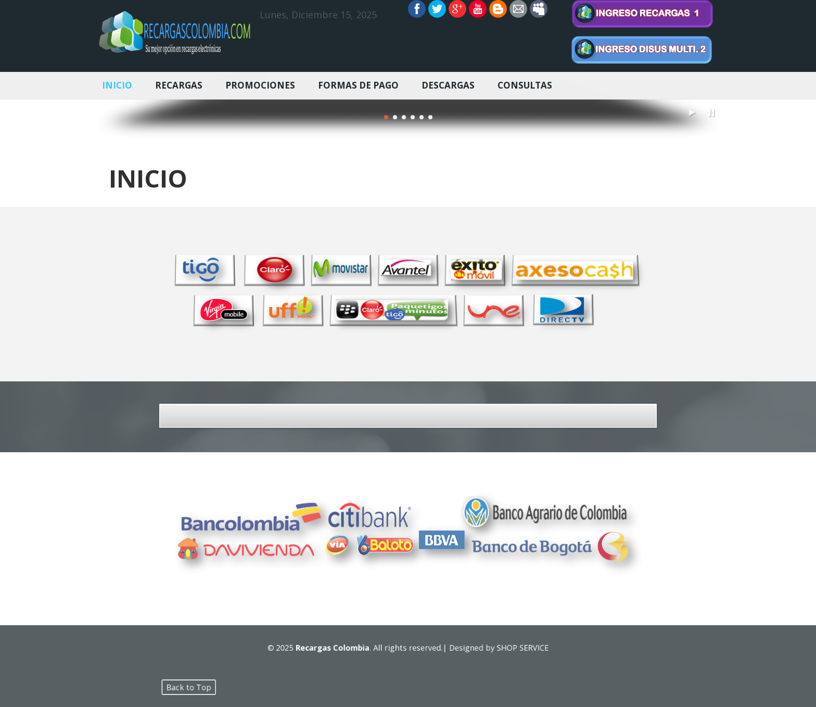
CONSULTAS (525, 85)
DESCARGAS (448, 85)
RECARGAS (178, 85)
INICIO (117, 85)
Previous (108, 105)
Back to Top (245, 687)
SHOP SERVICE (493, 647)
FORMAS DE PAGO (358, 85)
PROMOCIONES (260, 85)
